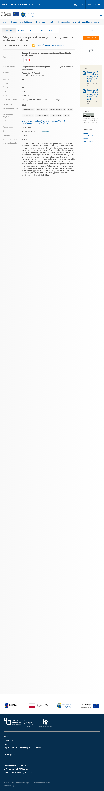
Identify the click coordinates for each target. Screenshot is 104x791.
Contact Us (8, 740)
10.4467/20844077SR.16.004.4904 (50, 45)
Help (6, 744)
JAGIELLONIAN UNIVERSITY (16, 765)
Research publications (47, 22)
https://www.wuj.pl (43, 131)
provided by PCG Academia (29, 748)
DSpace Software (11, 748)
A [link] (79, 4)
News (6, 737)
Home (4, 22)
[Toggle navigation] (101, 15)
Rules (6, 751)
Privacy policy (9, 755)
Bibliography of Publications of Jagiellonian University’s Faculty (22, 22)
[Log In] (89, 4)
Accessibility (9, 786)
